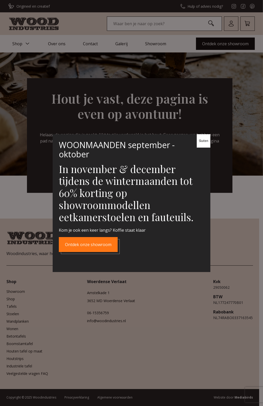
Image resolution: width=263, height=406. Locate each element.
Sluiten (203, 141)
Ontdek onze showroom (88, 244)
